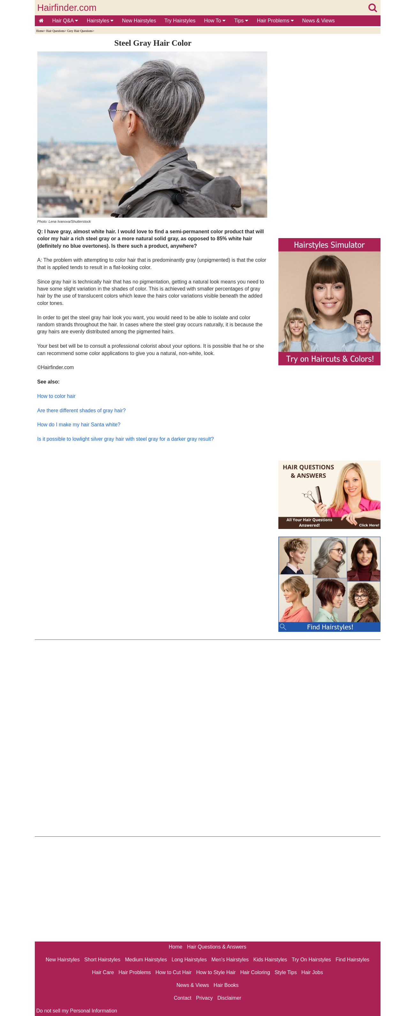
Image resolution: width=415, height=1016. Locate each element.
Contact (182, 998)
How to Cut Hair (173, 972)
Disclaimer (229, 998)
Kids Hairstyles (270, 959)
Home (40, 31)
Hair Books (226, 985)
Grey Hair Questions (79, 31)
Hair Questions (55, 31)
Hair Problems (275, 20)
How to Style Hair (216, 972)
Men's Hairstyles (230, 959)
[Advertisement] (153, 512)
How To (214, 20)
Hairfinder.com (67, 8)
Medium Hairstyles (146, 959)
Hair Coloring (255, 972)
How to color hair (56, 396)
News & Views (318, 20)
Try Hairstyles (179, 20)
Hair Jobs (312, 972)
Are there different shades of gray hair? (81, 410)
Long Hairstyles (189, 959)
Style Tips (286, 972)
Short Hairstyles (102, 959)
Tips (241, 20)
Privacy (204, 998)
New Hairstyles (139, 20)
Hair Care (103, 972)
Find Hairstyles (352, 959)
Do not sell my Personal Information (76, 1010)
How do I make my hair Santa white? (79, 424)
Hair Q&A (65, 20)
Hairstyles (100, 20)
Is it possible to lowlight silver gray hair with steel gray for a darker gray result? (125, 439)
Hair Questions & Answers (216, 947)
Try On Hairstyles (311, 959)
